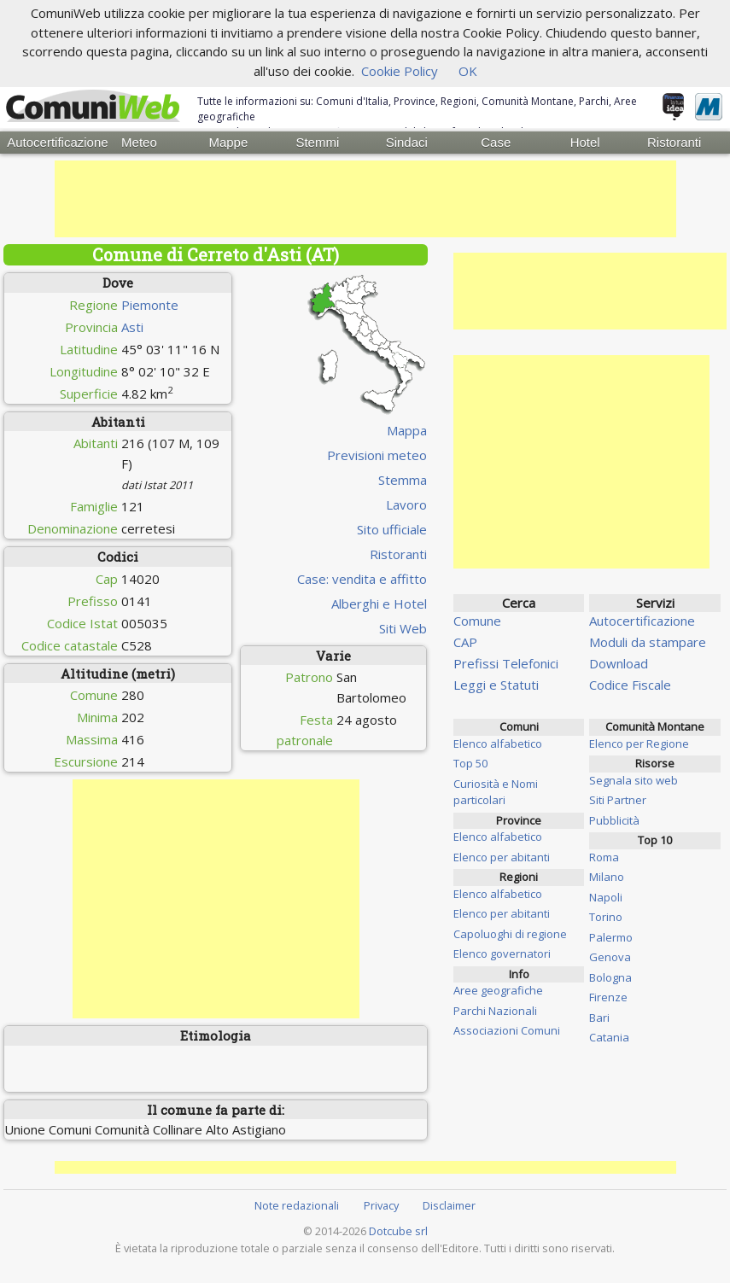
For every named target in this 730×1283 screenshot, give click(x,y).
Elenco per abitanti (501, 857)
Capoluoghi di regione (510, 934)
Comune (477, 620)
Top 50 (470, 763)
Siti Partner (617, 800)
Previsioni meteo (377, 455)
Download (618, 663)
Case (496, 142)
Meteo (139, 142)
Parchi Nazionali (495, 1010)
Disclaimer (449, 1205)
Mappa (407, 430)
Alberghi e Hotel (379, 603)
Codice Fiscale (630, 684)
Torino (605, 916)
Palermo (611, 937)
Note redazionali (296, 1205)
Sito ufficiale (392, 529)
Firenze (608, 997)
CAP (465, 641)
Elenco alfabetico (497, 743)
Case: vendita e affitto (362, 578)
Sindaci (407, 142)
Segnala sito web (633, 780)
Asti (132, 326)
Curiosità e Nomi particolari (495, 792)
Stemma (402, 479)
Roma (604, 857)
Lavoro (406, 504)
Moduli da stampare (647, 641)
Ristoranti (674, 142)
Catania (609, 1037)
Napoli (605, 897)
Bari (599, 1017)
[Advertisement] (365, 198)
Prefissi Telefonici (505, 663)
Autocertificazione (50, 142)
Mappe (228, 142)
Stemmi (317, 142)
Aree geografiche (498, 990)
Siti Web (403, 628)
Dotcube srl (398, 1231)
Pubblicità (614, 820)
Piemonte (149, 304)
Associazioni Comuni (506, 1030)
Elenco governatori (502, 953)
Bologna (610, 977)
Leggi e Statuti (496, 684)
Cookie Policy (399, 70)
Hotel (585, 142)
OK (467, 70)
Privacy (381, 1205)
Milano (606, 876)
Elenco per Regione (639, 743)
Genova (610, 957)
